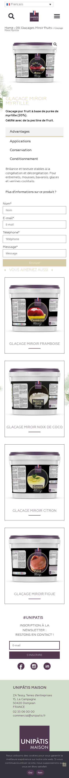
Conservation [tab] (20, 150)
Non (40, 772)
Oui (30, 772)
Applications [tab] (20, 141)
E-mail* (8, 218)
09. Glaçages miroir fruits (34, 28)
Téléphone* (11, 232)
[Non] (64, 764)
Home (9, 28)
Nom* (7, 203)
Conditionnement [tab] (24, 159)
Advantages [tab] (20, 131)
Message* (10, 247)
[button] (29, 4)
